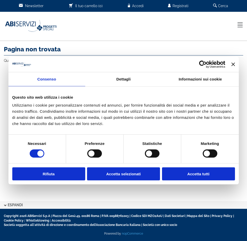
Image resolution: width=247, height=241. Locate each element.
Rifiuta (49, 174)
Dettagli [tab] (123, 79)
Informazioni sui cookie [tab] (200, 79)
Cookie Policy (14, 220)
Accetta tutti (198, 174)
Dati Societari (175, 216)
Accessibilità (61, 220)
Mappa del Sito (198, 216)
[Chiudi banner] (233, 64)
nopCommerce (132, 233)
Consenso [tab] (46, 79)
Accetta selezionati (123, 174)
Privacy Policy (222, 216)
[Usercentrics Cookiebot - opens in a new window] (202, 64)
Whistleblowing (37, 220)
